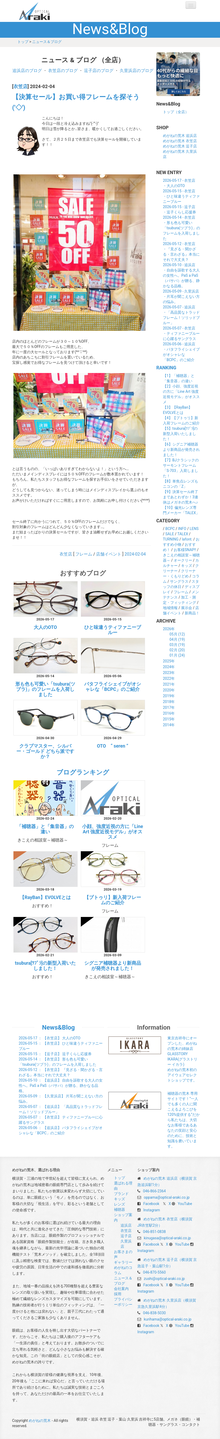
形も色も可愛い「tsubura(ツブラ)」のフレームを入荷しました (45, 689)
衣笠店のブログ (63, 70)
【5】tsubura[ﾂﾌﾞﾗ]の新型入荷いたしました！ (180, 433)
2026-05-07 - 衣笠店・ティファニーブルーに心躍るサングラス (181, 333)
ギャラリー (123, 1262)
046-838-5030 (154, 1313)
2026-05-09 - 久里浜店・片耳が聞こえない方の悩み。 (181, 296)
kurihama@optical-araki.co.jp (167, 1319)
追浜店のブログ (27, 70)
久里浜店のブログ (136, 70)
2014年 (169, 725)
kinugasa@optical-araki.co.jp (167, 1238)
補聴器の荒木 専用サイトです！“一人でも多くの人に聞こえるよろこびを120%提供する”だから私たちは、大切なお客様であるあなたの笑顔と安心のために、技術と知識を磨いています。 (183, 1119)
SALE (169, 534)
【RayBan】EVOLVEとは (45, 897)
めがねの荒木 (45, 11)
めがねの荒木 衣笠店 (180, 141)
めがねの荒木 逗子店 (180, 146)
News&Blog (58, 1027)
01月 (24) (177, 655)
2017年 (169, 707)
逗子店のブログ (98, 70)
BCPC (170, 529)
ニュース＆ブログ (47, 42)
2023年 (169, 673)
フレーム (83, 554)
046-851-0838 (154, 1232)
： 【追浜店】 (61, 1085)
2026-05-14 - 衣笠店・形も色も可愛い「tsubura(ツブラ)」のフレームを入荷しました (181, 228)
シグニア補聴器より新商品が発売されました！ (112, 965)
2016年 (169, 713)
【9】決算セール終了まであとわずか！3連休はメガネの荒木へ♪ (180, 497)
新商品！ (192, 613)
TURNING (170, 539)
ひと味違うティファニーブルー (112, 630)
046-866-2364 (154, 1191)
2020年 (169, 690)
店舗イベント (108, 554)
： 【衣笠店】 (49, 1038)
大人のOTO (45, 627)
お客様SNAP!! (185, 550)
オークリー (183, 560)
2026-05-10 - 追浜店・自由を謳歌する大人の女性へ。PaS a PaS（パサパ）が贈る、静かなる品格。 (181, 275)
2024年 (169, 667)
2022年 (169, 678)
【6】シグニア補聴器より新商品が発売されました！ (181, 449)
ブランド (121, 1194)
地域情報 (170, 608)
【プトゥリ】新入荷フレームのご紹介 (112, 900)
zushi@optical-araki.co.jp (164, 1279)
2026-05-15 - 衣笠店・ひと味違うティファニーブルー (181, 196)
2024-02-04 (135, 554)
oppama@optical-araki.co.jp (166, 1197)
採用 (117, 1294)
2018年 (169, 702)
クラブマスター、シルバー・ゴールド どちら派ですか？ (45, 751)
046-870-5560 (154, 1272)
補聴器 (119, 1209)
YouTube (185, 1204)
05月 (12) (177, 634)
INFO (182, 529)
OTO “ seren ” (112, 746)
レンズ (119, 1204)
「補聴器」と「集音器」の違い (45, 829)
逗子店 (126, 1236)
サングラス (179, 581)
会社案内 (121, 1289)
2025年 (169, 661)
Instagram (151, 1210)
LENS (194, 529)
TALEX (182, 534)
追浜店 (126, 1225)
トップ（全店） (176, 112)
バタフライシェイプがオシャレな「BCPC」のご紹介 (112, 686)
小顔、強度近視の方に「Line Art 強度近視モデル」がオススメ (112, 832)
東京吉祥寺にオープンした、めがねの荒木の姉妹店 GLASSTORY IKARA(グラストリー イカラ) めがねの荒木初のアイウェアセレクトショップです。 (182, 1059)
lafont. (187, 539)
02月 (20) (177, 650)
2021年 (169, 684)
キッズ (186, 565)
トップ (22, 42)
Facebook (151, 1204)
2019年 (169, 696)
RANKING (166, 367)
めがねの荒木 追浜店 (180, 135)
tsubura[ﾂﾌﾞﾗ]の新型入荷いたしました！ (45, 965)
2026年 (169, 629)
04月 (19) (177, 639)
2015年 (169, 719)
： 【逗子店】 (55, 1054)
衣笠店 (20, 86)
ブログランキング (83, 772)
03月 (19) (177, 645)
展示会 (186, 608)
